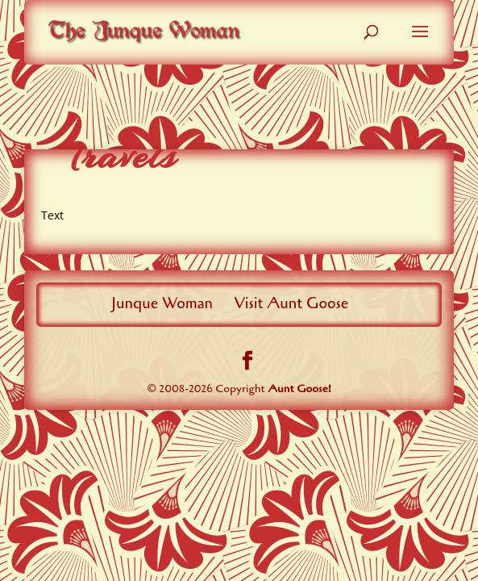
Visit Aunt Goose (292, 303)
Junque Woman (162, 303)
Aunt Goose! (299, 388)
